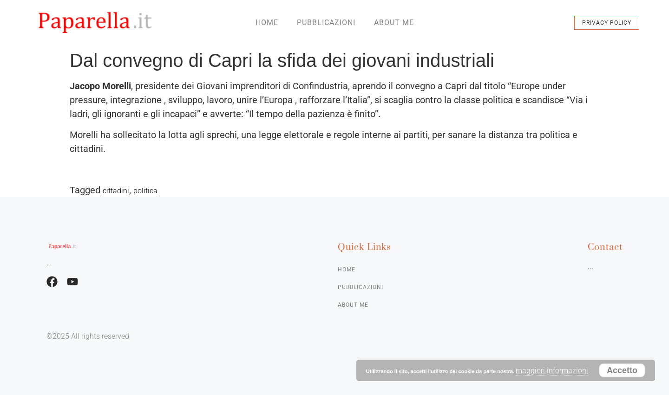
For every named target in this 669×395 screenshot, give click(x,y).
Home (267, 22)
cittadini (116, 190)
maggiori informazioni (552, 370)
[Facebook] (52, 281)
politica (145, 190)
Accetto (622, 370)
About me (394, 22)
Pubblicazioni (326, 22)
